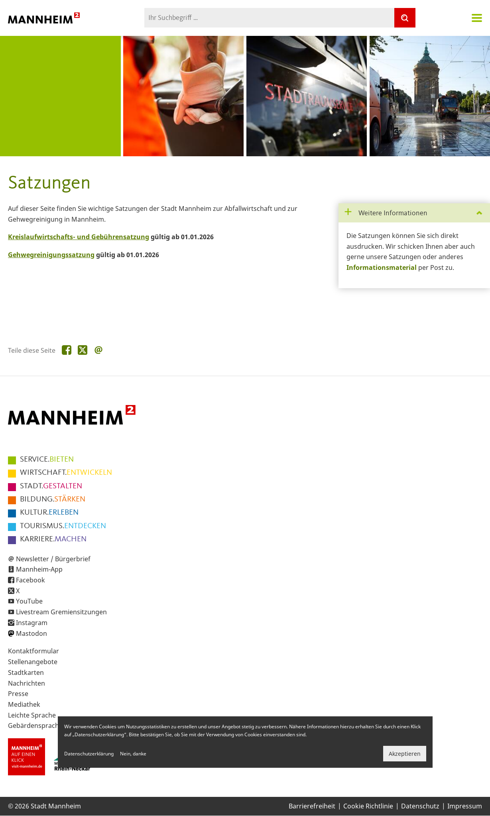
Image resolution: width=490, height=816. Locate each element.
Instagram (31, 622)
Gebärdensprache (35, 725)
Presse (18, 693)
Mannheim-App (39, 569)
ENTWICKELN (66, 473)
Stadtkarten (26, 672)
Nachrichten (26, 683)
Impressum (464, 806)
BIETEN (47, 460)
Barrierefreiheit (312, 806)
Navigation (477, 18)
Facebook (30, 580)
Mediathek (24, 704)
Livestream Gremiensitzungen (61, 612)
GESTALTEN (51, 486)
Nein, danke (133, 753)
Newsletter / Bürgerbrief (53, 558)
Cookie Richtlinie (368, 806)
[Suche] (404, 18)
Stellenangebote (32, 661)
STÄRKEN (52, 499)
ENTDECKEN (63, 526)
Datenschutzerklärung (89, 753)
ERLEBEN (49, 513)
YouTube (29, 601)
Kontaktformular (33, 651)
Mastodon (31, 633)
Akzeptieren (405, 753)
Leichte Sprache (32, 715)
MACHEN (53, 539)
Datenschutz (420, 806)
